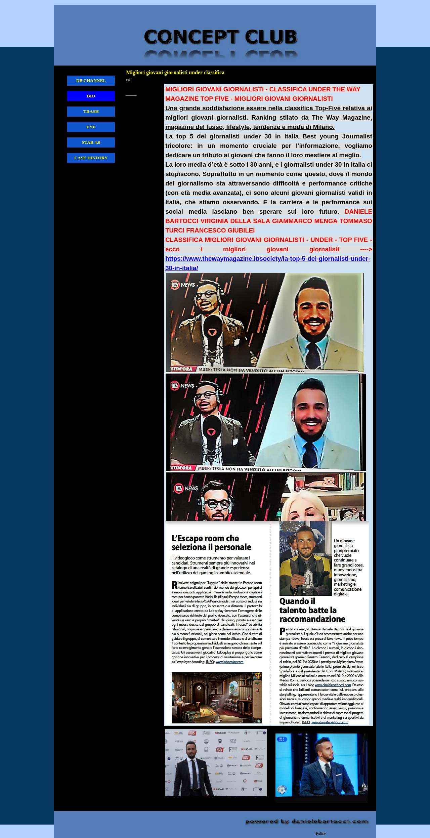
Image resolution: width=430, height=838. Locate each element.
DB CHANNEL (91, 80)
